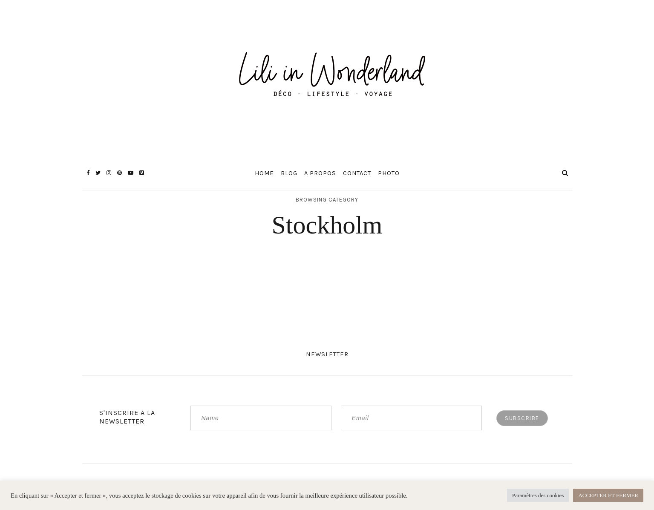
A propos (320, 173)
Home (264, 173)
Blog (289, 173)
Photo (389, 173)
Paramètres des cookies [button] (538, 495)
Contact (357, 173)
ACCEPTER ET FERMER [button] (608, 495)
